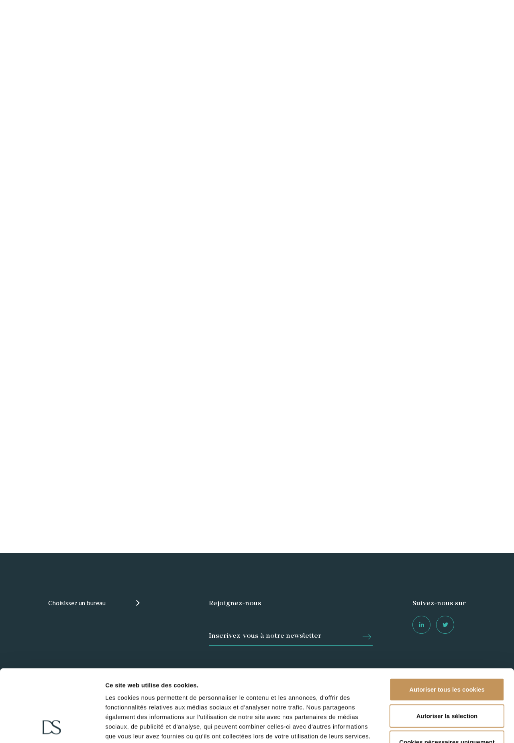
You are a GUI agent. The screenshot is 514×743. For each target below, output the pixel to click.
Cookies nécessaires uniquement (447, 674)
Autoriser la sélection (447, 648)
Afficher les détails (342, 727)
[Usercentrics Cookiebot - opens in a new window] (52, 727)
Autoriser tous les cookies (447, 621)
